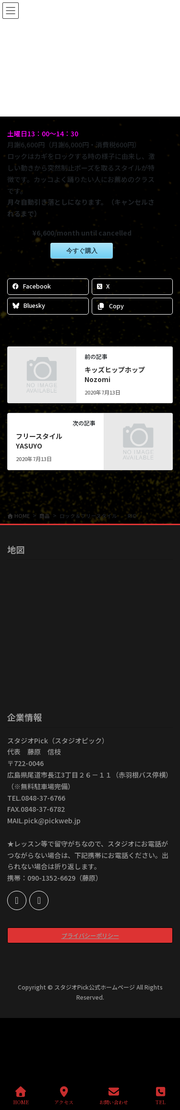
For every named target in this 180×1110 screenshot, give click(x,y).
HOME (21, 1095)
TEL (161, 1095)
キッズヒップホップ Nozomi (121, 374)
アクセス (63, 1095)
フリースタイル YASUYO (43, 440)
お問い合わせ (113, 1095)
